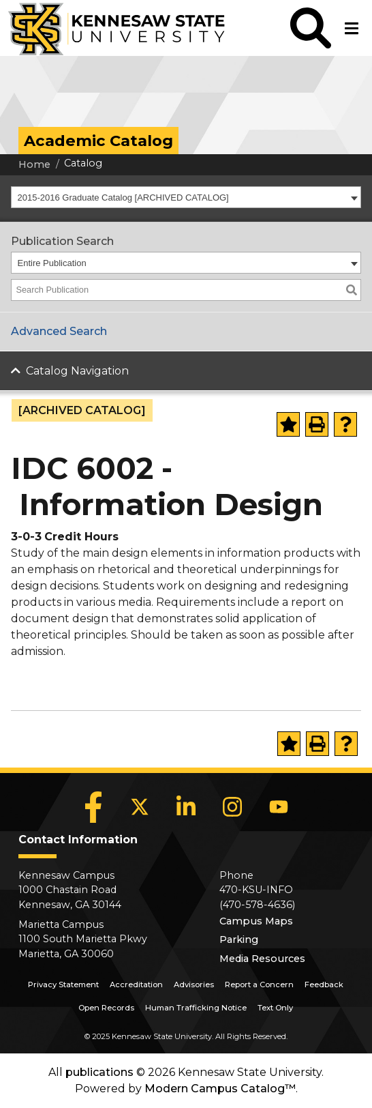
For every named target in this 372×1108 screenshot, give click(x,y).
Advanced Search (59, 331)
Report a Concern (259, 984)
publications (99, 1072)
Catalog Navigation (77, 370)
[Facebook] (93, 807)
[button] (310, 28)
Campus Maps (256, 921)
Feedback (324, 984)
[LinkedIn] (186, 807)
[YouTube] (279, 807)
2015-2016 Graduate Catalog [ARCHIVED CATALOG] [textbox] (123, 197)
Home (34, 164)
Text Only (275, 1007)
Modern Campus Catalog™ (220, 1088)
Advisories (194, 984)
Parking (238, 939)
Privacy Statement (63, 984)
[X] (140, 807)
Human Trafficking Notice (196, 1007)
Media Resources (262, 958)
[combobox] (186, 197)
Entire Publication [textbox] (52, 263)
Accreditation (136, 984)
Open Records (106, 1007)
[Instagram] (232, 807)
